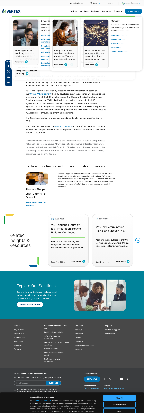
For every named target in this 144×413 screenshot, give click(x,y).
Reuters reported (37, 76)
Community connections (84, 345)
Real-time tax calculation (54, 332)
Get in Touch (133, 11)
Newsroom (79, 334)
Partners (95, 11)
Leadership (79, 341)
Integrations (19, 341)
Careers (78, 338)
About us (78, 330)
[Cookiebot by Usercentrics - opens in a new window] (14, 408)
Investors (78, 349)
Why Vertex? (19, 330)
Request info (110, 334)
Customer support (112, 330)
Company (118, 11)
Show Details (118, 409)
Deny (119, 391)
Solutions (84, 11)
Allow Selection (119, 385)
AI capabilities (19, 338)
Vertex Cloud (19, 334)
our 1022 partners (43, 381)
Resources (106, 11)
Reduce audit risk (51, 349)
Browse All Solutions (29, 305)
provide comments (63, 126)
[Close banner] (140, 376)
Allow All (119, 378)
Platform (74, 11)
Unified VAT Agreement (40, 94)
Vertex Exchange (76, 3)
